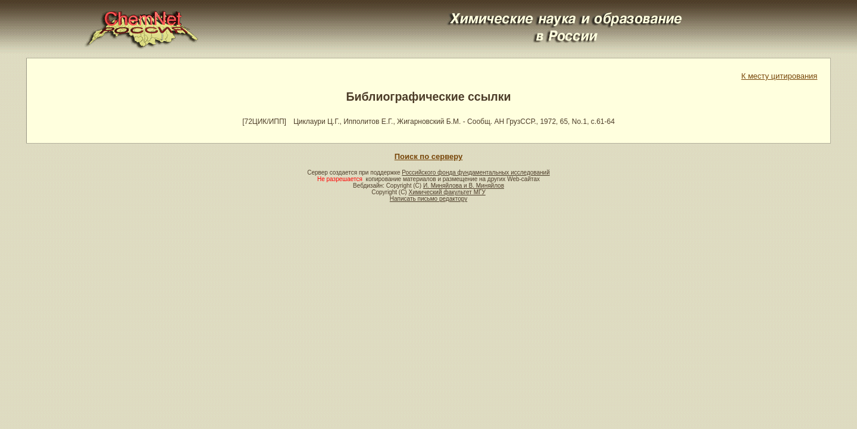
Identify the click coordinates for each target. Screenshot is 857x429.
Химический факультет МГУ (446, 192)
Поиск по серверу (428, 156)
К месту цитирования (779, 76)
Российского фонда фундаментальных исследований (475, 172)
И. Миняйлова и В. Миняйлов (463, 185)
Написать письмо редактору (428, 198)
